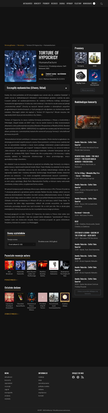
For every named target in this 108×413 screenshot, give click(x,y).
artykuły (7, 396)
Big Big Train (80, 83)
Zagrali (62, 3)
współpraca (42, 392)
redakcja (41, 377)
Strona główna (10, 45)
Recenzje (54, 3)
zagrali (7, 389)
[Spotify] (78, 377)
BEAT (76, 221)
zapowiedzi (8, 383)
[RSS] (82, 377)
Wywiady (70, 3)
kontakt (41, 396)
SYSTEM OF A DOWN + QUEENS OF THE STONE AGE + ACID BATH (87, 234)
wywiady (7, 399)
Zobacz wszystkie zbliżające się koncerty (88, 292)
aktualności (8, 377)
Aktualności (27, 3)
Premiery (46, 3)
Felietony (77, 3)
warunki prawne (43, 383)
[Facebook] (73, 377)
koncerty (8, 380)
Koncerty (37, 3)
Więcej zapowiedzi (88, 90)
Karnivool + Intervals (82, 212)
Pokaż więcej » (11, 280)
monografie (8, 392)
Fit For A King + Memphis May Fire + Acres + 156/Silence (87, 174)
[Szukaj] (101, 3)
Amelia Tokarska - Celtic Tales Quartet (86, 143)
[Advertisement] (54, 24)
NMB (94, 66)
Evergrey (81, 66)
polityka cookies (43, 386)
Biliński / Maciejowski (94, 84)
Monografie (87, 3)
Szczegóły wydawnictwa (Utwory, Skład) (26, 88)
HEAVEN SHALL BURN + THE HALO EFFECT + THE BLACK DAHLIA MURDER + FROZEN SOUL (87, 159)
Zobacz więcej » (11, 314)
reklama (41, 389)
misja (40, 380)
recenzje (7, 386)
